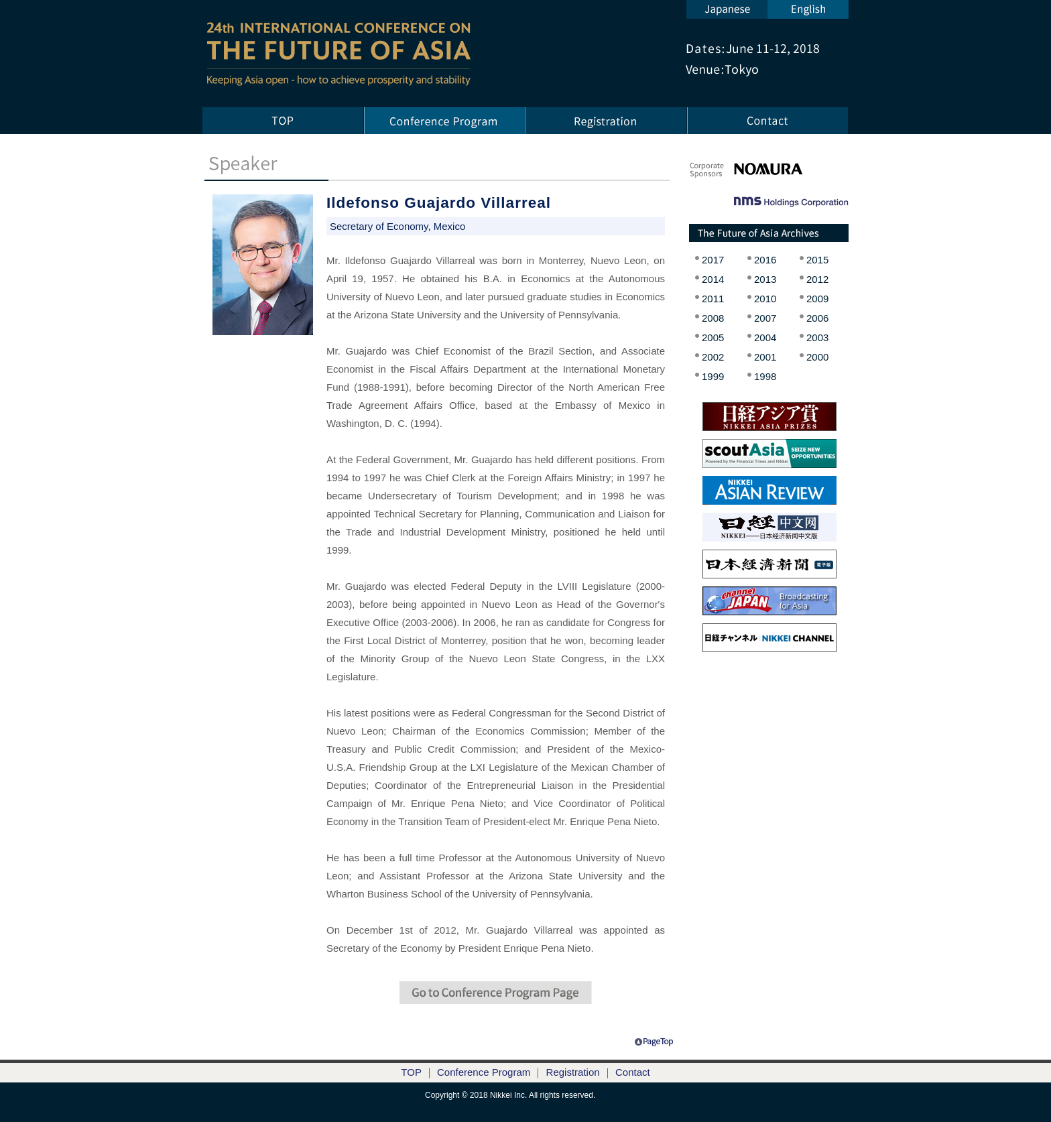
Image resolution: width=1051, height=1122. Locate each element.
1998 (765, 376)
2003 (817, 337)
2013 (765, 279)
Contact (632, 1072)
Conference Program (483, 1072)
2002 (713, 357)
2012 (817, 279)
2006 (817, 318)
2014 (713, 279)
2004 (765, 337)
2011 (713, 298)
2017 (713, 259)
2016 (765, 259)
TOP (411, 1072)
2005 (713, 337)
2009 (817, 298)
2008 (713, 318)
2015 (817, 259)
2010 (765, 298)
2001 (765, 357)
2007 (765, 318)
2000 (817, 357)
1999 (713, 376)
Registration (573, 1072)
